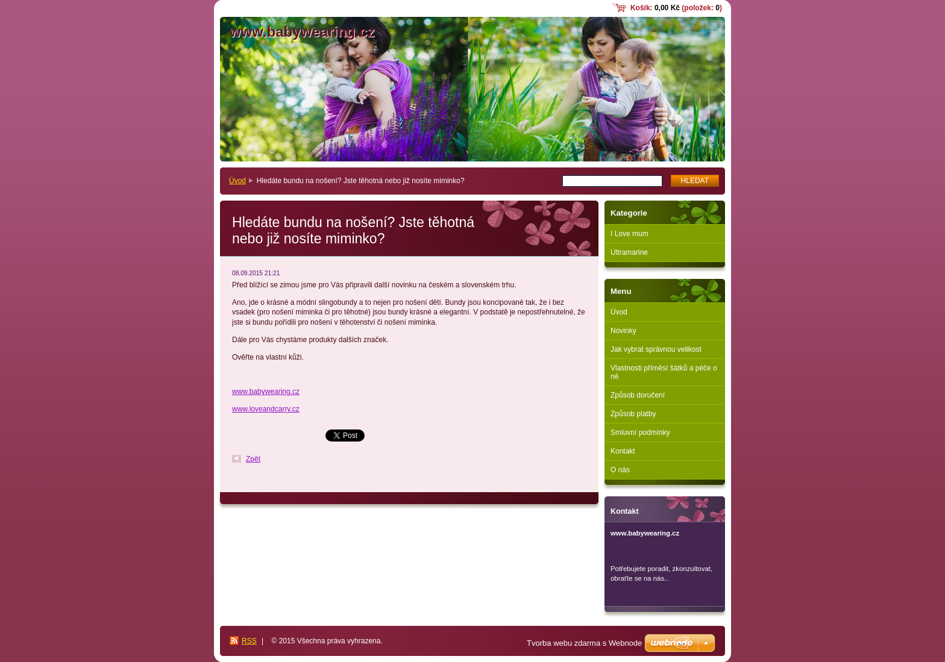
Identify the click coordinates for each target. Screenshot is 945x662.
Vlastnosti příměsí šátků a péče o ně (664, 372)
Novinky (623, 330)
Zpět (253, 459)
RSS (249, 641)
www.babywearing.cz (266, 391)
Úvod (237, 180)
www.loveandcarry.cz (266, 409)
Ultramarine (629, 252)
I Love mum (629, 234)
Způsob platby (633, 414)
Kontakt (623, 451)
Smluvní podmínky (640, 432)
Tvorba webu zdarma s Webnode (584, 643)
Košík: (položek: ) (676, 8)
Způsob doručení (638, 395)
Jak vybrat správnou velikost (656, 349)
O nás (620, 470)
